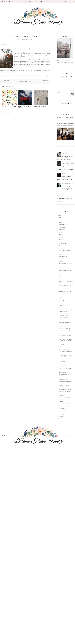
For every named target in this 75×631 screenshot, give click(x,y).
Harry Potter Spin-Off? (63, 243)
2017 (59, 217)
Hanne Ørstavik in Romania (64, 328)
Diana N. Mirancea (22, 39)
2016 (59, 219)
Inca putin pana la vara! (63, 258)
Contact (42, 1)
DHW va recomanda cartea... (64, 349)
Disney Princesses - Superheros (65, 263)
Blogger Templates (60, 435)
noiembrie (61, 225)
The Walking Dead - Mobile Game (65, 389)
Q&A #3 (58, 195)
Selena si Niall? (62, 410)
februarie (61, 414)
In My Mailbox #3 (62, 408)
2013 (59, 418)
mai (59, 236)
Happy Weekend (62, 300)
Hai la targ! (61, 320)
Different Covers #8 (63, 372)
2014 (59, 222)
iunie (60, 234)
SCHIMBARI (61, 241)
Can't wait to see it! (63, 256)
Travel (30, 1)
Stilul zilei (61, 248)
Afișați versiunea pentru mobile (25, 81)
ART (59, 268)
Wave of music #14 (62, 395)
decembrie (61, 224)
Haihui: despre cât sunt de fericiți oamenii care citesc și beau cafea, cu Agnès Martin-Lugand (65, 119)
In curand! (61, 261)
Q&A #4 (63, 173)
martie (60, 239)
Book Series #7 (62, 303)
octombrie (61, 227)
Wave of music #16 (62, 305)
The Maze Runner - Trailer (64, 333)
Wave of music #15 (62, 346)
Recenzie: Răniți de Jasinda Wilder (23, 107)
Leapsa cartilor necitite (63, 379)
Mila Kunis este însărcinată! (64, 293)
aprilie (60, 237)
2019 (59, 214)
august (60, 231)
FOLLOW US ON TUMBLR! (64, 406)
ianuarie (60, 416)
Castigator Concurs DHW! (64, 403)
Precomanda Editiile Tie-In (64, 359)
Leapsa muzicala (62, 376)
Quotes (60, 279)
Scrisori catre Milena (61, 90)
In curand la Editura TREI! (64, 289)
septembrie (61, 229)
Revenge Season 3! (62, 326)
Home (25, 1)
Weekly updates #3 (65, 153)
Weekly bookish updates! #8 (40, 106)
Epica (25, 33)
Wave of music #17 (62, 276)
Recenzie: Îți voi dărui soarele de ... (9, 107)
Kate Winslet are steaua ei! (64, 330)
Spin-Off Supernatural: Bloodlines (65, 374)
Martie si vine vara (62, 413)
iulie (60, 232)
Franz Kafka (59, 92)
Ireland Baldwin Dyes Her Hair (65, 291)
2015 (59, 220)
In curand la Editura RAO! (64, 317)
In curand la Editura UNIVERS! (65, 397)
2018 (59, 215)
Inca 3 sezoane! (62, 361)
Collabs (48, 1)
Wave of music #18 (62, 245)
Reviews (36, 1)
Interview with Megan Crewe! (65, 366)
